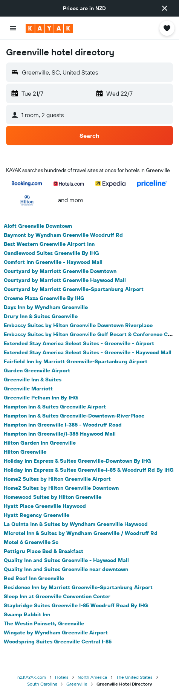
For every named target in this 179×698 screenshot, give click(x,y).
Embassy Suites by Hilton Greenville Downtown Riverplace (78, 325)
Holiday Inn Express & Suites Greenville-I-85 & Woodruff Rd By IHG (89, 469)
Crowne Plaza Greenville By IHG (44, 298)
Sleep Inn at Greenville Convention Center (57, 596)
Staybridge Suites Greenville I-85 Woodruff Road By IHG (76, 605)
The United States (134, 677)
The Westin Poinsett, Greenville (44, 623)
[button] (164, 8)
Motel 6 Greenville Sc (31, 542)
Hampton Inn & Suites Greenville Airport (55, 406)
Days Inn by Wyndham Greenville (46, 307)
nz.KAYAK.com (31, 677)
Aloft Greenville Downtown (38, 226)
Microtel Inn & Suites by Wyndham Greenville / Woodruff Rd (81, 533)
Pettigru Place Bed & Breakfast (43, 551)
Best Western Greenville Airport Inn (49, 244)
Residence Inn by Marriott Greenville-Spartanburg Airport (78, 587)
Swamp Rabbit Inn (27, 614)
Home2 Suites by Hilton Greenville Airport (57, 478)
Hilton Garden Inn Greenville (40, 442)
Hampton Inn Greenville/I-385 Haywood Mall (60, 433)
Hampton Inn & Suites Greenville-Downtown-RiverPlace (74, 415)
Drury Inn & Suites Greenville (41, 316)
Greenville (76, 684)
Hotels (62, 677)
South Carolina (42, 684)
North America (92, 677)
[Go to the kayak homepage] (49, 28)
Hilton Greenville (25, 451)
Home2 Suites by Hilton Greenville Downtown (61, 488)
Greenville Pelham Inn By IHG (41, 397)
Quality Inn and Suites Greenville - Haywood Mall (66, 560)
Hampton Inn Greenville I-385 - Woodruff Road (63, 424)
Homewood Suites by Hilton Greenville (52, 497)
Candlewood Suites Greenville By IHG (51, 253)
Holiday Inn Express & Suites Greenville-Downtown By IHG (77, 460)
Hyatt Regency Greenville (36, 515)
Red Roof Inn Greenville (34, 578)
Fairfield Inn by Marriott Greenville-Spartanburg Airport (75, 361)
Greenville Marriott (28, 388)
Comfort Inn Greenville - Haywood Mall (53, 262)
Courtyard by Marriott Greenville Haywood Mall (65, 280)
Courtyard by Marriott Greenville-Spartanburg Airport (74, 289)
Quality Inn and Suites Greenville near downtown (66, 569)
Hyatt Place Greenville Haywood (45, 506)
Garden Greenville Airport (37, 370)
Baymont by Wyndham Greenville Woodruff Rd (63, 235)
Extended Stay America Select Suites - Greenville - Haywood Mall (87, 352)
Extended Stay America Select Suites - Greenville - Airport (79, 343)
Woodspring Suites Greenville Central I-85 (58, 641)
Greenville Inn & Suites (32, 379)
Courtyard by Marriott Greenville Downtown (60, 271)
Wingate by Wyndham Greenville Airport (56, 632)
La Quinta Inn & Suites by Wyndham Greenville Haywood (76, 524)
